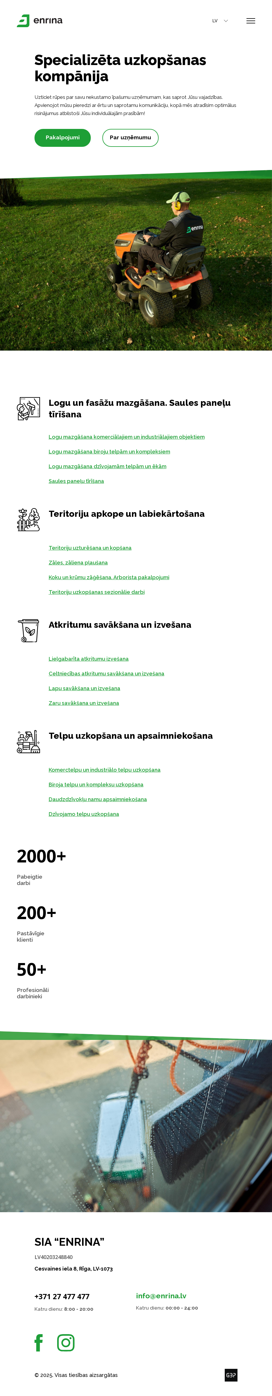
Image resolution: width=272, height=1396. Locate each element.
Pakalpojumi (63, 137)
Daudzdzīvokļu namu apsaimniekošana (104, 799)
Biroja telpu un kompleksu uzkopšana (102, 785)
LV (208, 20)
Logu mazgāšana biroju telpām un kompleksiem (116, 452)
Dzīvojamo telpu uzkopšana (90, 814)
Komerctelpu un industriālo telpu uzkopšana (111, 770)
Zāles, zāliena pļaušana (84, 563)
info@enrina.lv (161, 1295)
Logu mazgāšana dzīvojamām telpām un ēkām (114, 466)
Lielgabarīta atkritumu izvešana (95, 659)
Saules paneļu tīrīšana (82, 481)
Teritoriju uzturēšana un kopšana (96, 548)
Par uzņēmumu (130, 137)
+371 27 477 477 (62, 1296)
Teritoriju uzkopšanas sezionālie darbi (103, 592)
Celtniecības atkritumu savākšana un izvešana (113, 674)
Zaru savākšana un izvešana (90, 703)
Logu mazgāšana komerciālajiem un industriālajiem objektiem (133, 437)
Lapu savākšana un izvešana (91, 688)
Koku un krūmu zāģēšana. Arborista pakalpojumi (115, 577)
